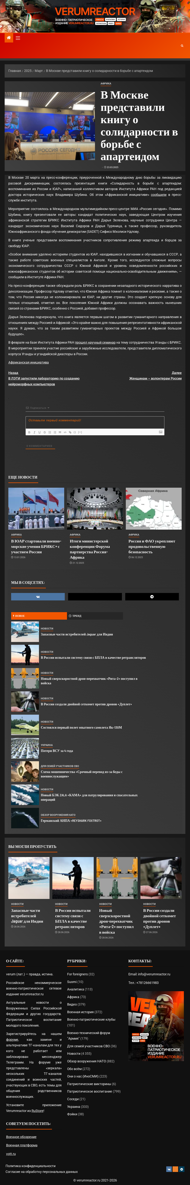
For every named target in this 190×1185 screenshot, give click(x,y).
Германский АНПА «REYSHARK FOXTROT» (71, 820)
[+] (81, 432)
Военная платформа (21, 1145)
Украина (47, 745)
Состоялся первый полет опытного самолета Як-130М (81, 727)
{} (75, 432)
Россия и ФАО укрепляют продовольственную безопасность (152, 546)
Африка (106, 83)
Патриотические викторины (89, 1084)
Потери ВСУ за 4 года (57, 751)
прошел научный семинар (95, 342)
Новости (47, 628)
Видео (72, 1004)
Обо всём (74, 1069)
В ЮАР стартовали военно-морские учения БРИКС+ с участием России (36, 546)
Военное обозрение (21, 1137)
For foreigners (77, 974)
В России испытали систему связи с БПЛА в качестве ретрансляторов (93, 657)
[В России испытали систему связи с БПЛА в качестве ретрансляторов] (25, 655)
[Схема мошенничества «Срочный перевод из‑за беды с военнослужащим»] (25, 771)
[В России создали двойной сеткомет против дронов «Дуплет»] (25, 701)
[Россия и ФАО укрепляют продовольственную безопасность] (154, 509)
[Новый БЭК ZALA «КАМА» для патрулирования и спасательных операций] (25, 795)
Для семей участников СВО (60, 766)
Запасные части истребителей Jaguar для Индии (77, 634)
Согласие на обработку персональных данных (42, 1172)
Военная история (80, 1012)
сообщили (158, 195)
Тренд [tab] (75, 615)
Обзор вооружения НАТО (58, 814)
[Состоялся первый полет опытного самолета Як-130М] (25, 725)
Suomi (72, 982)
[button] (17, 37)
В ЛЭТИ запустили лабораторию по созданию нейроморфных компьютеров (51, 378)
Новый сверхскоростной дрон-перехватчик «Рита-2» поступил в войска (116, 921)
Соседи (73, 1099)
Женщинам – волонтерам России (138, 375)
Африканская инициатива (28, 362)
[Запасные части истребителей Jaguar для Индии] (25, 631)
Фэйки (72, 1114)
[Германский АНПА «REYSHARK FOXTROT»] (25, 818)
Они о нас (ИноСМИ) (83, 1076)
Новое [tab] (19, 615)
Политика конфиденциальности (30, 1166)
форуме (12, 1040)
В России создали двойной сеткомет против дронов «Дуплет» (86, 704)
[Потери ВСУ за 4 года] (25, 748)
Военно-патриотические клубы (91, 1019)
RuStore (37, 1111)
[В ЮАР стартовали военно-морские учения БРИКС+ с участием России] (36, 509)
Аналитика (75, 989)
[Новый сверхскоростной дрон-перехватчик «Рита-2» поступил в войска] (25, 678)
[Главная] (9, 38)
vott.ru (11, 1154)
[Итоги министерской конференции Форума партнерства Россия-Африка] (95, 509)
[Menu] (17, 37)
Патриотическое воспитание (89, 1091)
